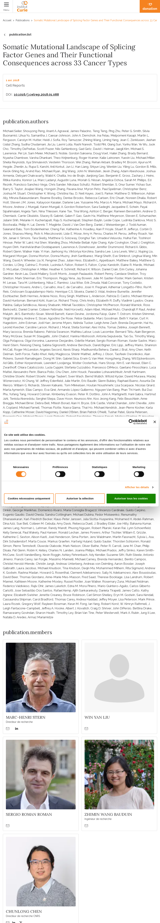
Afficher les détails (137, 487)
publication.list (17, 35)
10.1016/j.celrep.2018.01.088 (36, 94)
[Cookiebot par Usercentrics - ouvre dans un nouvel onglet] (131, 421)
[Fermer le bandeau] (154, 422)
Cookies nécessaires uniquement (29, 498)
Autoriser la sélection (80, 498)
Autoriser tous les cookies (131, 498)
